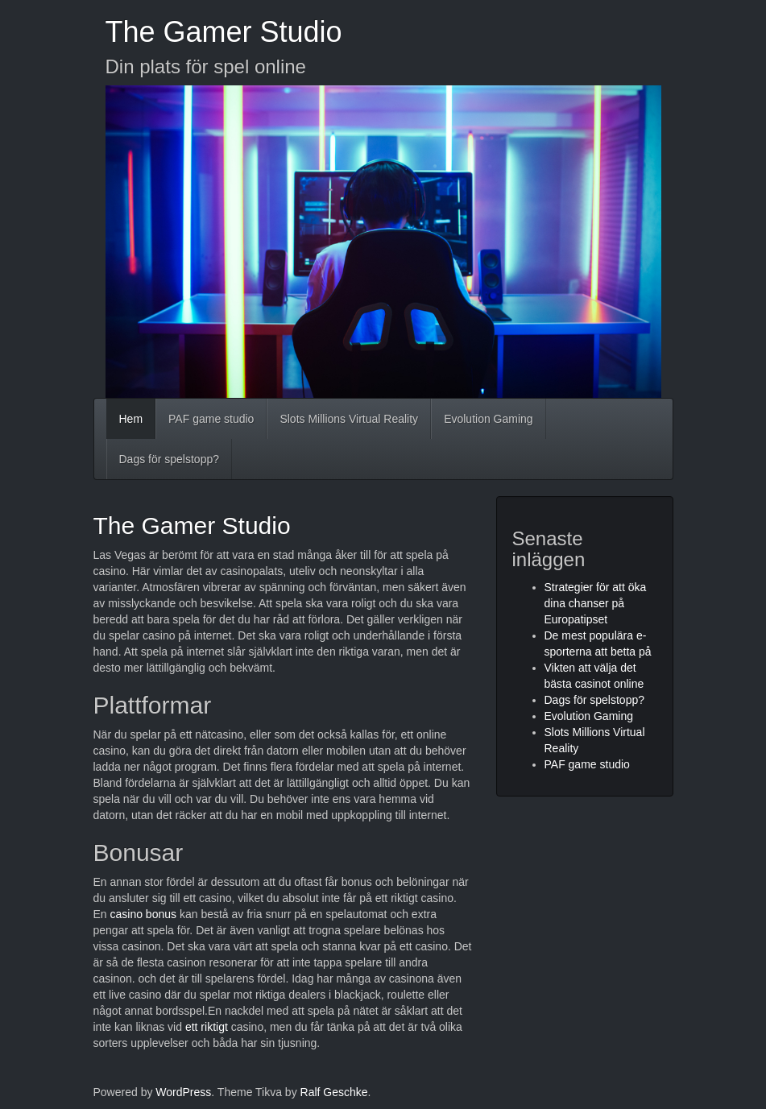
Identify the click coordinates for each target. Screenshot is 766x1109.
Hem (131, 418)
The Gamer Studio (224, 31)
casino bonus (143, 914)
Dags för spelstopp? (169, 459)
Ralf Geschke (334, 1092)
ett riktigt (206, 1026)
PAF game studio (211, 418)
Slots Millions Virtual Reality (348, 418)
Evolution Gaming (488, 418)
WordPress (183, 1092)
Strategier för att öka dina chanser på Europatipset (595, 603)
